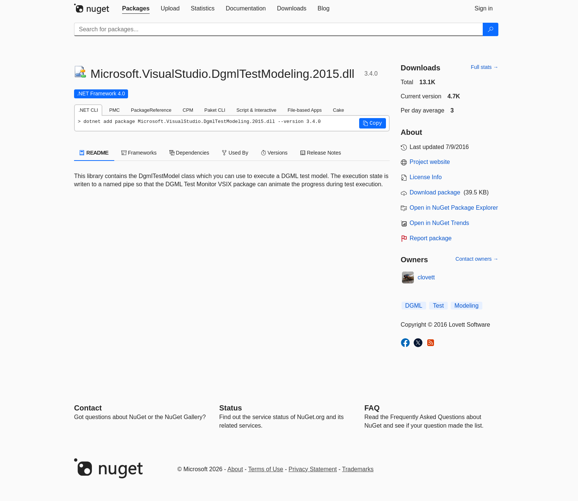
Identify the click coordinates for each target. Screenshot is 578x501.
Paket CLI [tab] (214, 110)
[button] (372, 123)
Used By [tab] (235, 152)
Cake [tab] (338, 110)
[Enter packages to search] (278, 29)
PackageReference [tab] (151, 110)
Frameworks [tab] (139, 152)
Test (438, 305)
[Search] (490, 29)
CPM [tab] (188, 110)
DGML (413, 305)
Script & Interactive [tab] (256, 110)
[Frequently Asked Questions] (372, 408)
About (235, 469)
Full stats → (484, 67)
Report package (431, 238)
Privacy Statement (312, 469)
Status (230, 408)
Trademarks (358, 469)
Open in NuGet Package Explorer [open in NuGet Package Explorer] (454, 207)
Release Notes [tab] (320, 152)
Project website (430, 162)
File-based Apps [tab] (305, 110)
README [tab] (94, 152)
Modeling (466, 305)
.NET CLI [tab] (88, 110)
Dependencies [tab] (189, 152)
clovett (426, 277)
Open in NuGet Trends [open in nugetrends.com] (439, 223)
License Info (426, 177)
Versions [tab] (274, 152)
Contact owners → (477, 259)
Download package (435, 192)
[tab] (135, 8)
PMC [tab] (114, 110)
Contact (88, 408)
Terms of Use (265, 469)
